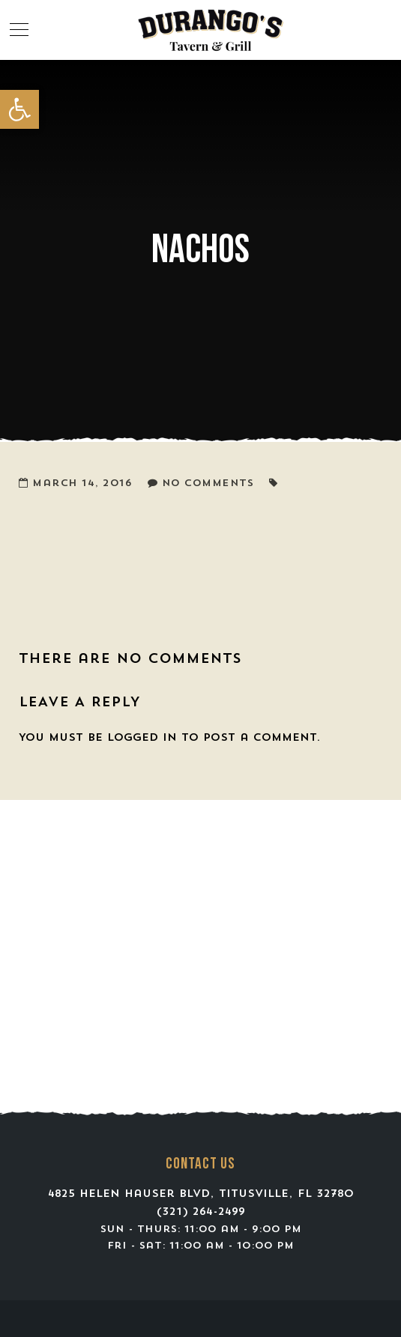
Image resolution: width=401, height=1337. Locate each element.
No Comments (208, 483)
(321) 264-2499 (201, 1212)
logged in (142, 738)
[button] (19, 109)
